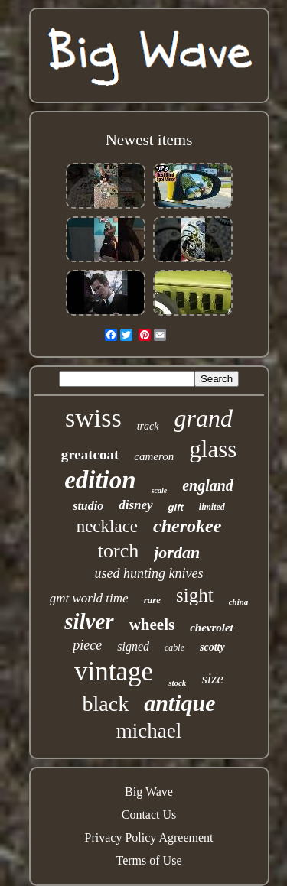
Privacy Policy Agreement (149, 837)
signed (133, 646)
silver (88, 621)
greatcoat (90, 454)
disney (135, 505)
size (212, 678)
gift (176, 507)
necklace (107, 526)
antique (179, 703)
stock (177, 682)
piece (87, 645)
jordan (177, 552)
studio (88, 505)
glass (212, 449)
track (148, 426)
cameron (154, 456)
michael (148, 730)
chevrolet (211, 627)
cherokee (187, 526)
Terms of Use (149, 860)
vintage (113, 671)
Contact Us (149, 814)
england (207, 485)
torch (118, 551)
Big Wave (149, 791)
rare (152, 599)
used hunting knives (149, 573)
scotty (212, 647)
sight (195, 595)
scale (160, 490)
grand (203, 418)
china (239, 601)
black (106, 704)
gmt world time (89, 598)
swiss (93, 418)
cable (174, 647)
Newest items (149, 140)
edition (100, 480)
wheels (152, 624)
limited (212, 506)
